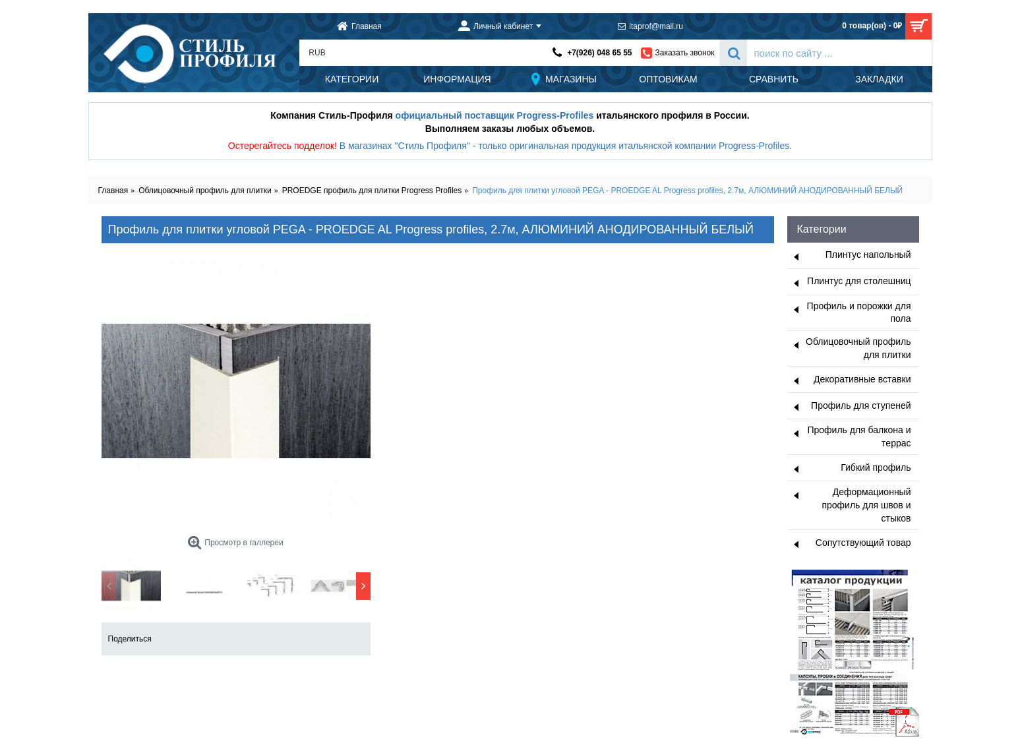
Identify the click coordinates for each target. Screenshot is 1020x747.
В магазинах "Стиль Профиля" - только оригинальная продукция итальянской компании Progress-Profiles (565, 145)
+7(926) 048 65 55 (599, 52)
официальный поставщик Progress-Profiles (495, 115)
